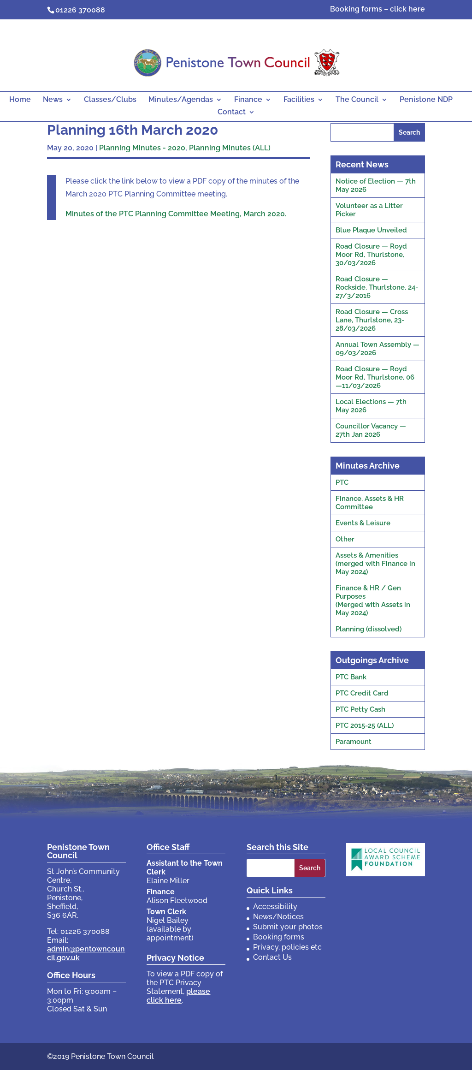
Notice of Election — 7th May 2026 (376, 185)
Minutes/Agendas (180, 100)
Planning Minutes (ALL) (230, 147)
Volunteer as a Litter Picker (369, 210)
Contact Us (272, 957)
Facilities (298, 100)
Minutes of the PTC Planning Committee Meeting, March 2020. (175, 213)
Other (345, 539)
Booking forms (278, 937)
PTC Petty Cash (360, 709)
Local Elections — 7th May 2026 (371, 406)
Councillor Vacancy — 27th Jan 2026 (371, 430)
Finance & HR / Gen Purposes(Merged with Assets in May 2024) (373, 600)
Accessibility (275, 906)
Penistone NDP (426, 100)
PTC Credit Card (362, 693)
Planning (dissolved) (368, 629)
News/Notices (278, 916)
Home (20, 100)
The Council (357, 100)
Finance (248, 100)
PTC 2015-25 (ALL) (365, 725)
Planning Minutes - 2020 (142, 147)
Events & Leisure (363, 523)
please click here (178, 996)
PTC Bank (351, 677)
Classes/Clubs (110, 100)
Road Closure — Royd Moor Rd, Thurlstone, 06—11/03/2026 (375, 377)
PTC (342, 482)
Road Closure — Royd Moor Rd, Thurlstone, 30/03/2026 (371, 254)
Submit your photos (288, 926)
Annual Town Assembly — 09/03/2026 (377, 348)
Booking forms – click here (377, 9)
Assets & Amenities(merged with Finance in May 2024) (375, 563)
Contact (232, 112)
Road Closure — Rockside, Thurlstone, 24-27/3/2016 (377, 287)
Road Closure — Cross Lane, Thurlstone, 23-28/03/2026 (372, 320)
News (53, 100)
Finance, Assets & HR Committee (370, 502)
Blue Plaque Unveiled (371, 230)
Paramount (354, 741)
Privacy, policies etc (287, 947)
